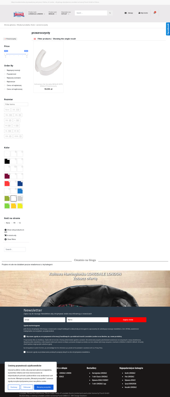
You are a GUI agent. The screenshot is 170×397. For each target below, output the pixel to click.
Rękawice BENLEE (130, 380)
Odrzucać (27, 387)
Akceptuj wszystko (44, 387)
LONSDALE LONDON (65, 373)
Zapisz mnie (128, 320)
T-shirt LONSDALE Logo (99, 383)
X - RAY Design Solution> (78, 396)
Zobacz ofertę (85, 278)
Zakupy (129, 13)
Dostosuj (14, 387)
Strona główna (9, 25)
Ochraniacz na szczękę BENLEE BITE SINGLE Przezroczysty (48, 85)
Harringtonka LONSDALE (99, 373)
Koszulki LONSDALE (131, 387)
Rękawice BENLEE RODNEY (100, 380)
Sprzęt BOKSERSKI (130, 383)
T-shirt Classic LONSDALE (100, 376)
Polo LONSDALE (129, 376)
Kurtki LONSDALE (130, 373)
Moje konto (143, 13)
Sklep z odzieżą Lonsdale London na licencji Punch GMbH (46, 396)
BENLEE (61, 376)
